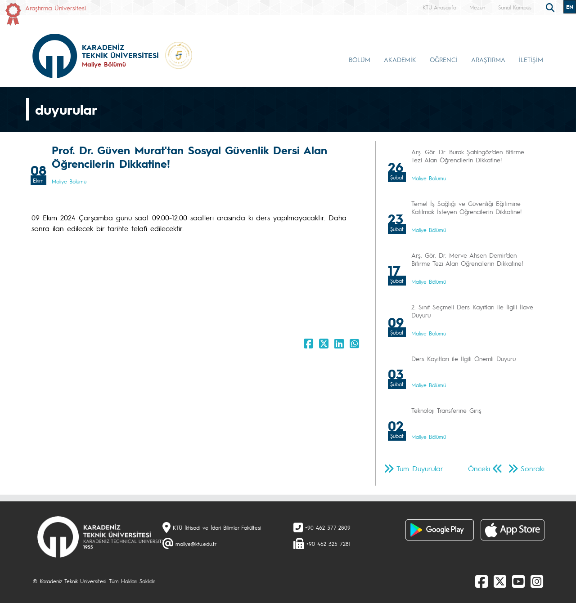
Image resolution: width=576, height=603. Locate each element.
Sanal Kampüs (514, 7)
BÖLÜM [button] (359, 59)
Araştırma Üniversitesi (55, 8)
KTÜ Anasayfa (439, 7)
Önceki (479, 468)
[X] (500, 581)
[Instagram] (537, 581)
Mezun (477, 7)
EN (569, 6)
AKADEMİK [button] (400, 59)
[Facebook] (481, 581)
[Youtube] (518, 581)
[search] (551, 6)
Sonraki (532, 468)
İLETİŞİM (531, 59)
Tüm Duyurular (419, 468)
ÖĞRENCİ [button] (444, 59)
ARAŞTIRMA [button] (488, 59)
